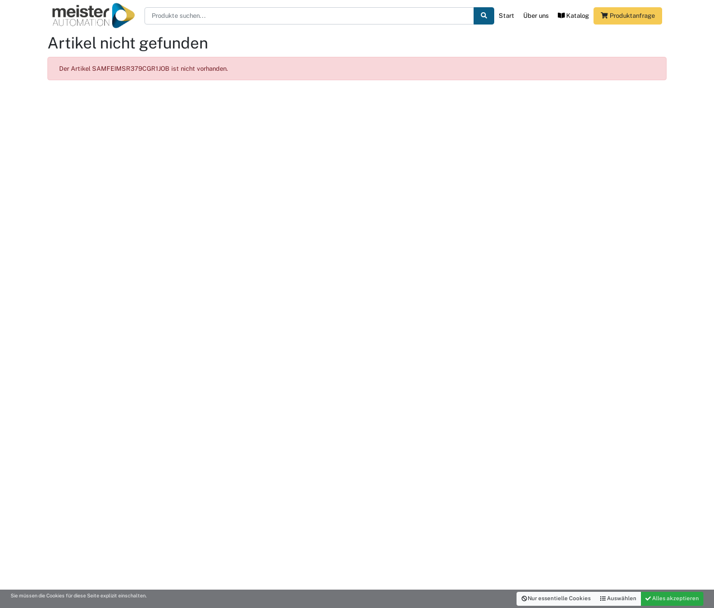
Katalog (574, 16)
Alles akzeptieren (672, 598)
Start (506, 16)
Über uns (536, 16)
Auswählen (618, 598)
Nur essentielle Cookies (556, 598)
